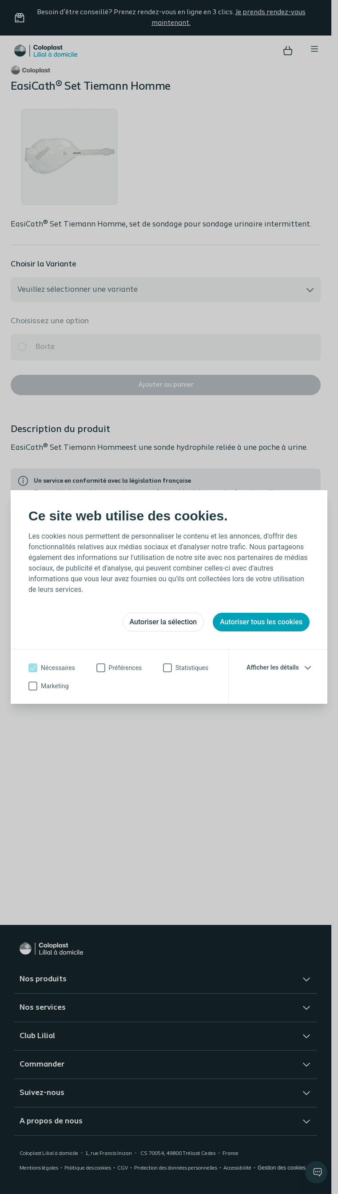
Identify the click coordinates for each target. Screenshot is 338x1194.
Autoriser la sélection (163, 622)
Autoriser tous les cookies (261, 622)
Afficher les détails (273, 667)
